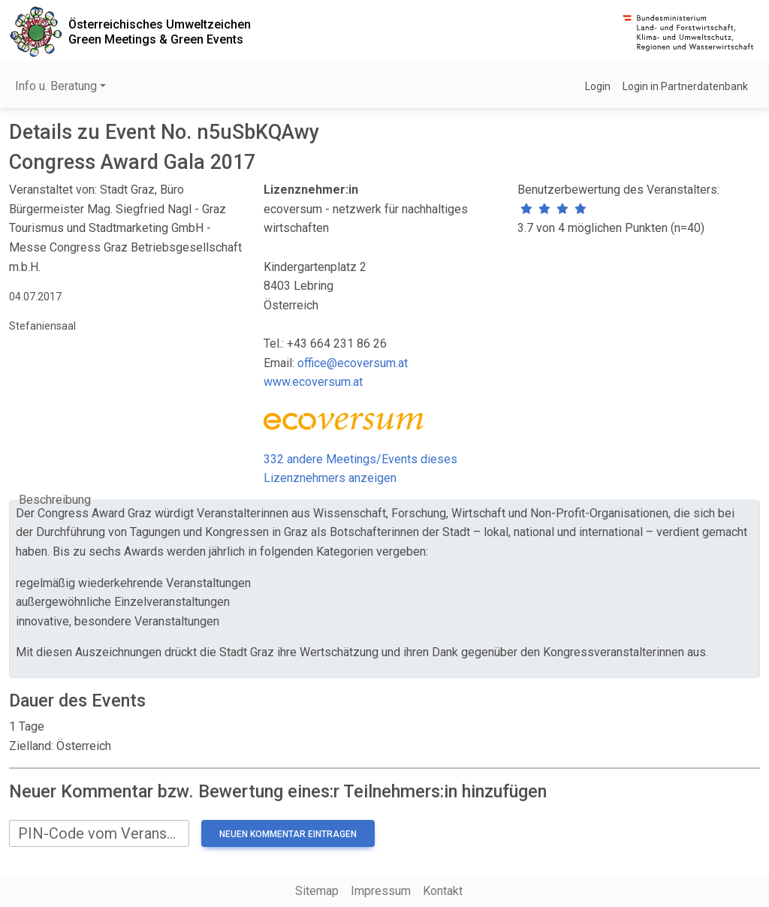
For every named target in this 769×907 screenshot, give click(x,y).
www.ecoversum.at (313, 382)
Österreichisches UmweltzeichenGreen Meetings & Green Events (159, 31)
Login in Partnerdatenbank (685, 86)
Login (598, 86)
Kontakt (443, 891)
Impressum (381, 891)
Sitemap (317, 891)
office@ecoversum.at (352, 363)
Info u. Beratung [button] (56, 86)
